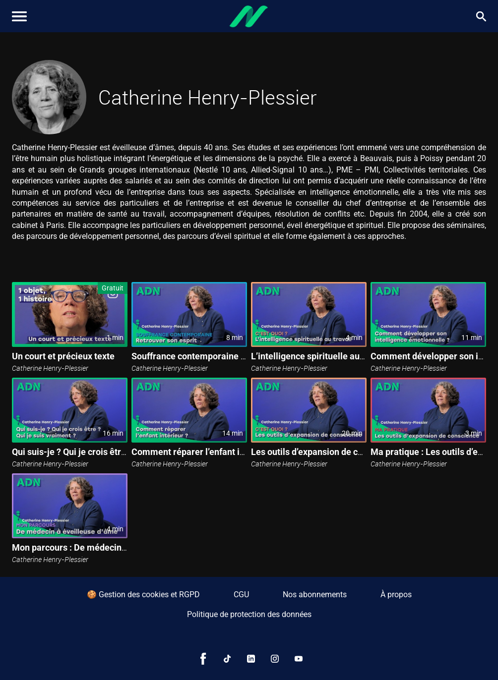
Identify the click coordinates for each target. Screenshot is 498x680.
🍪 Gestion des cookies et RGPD (143, 594)
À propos (396, 594)
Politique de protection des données (249, 614)
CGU (241, 594)
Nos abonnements (315, 594)
